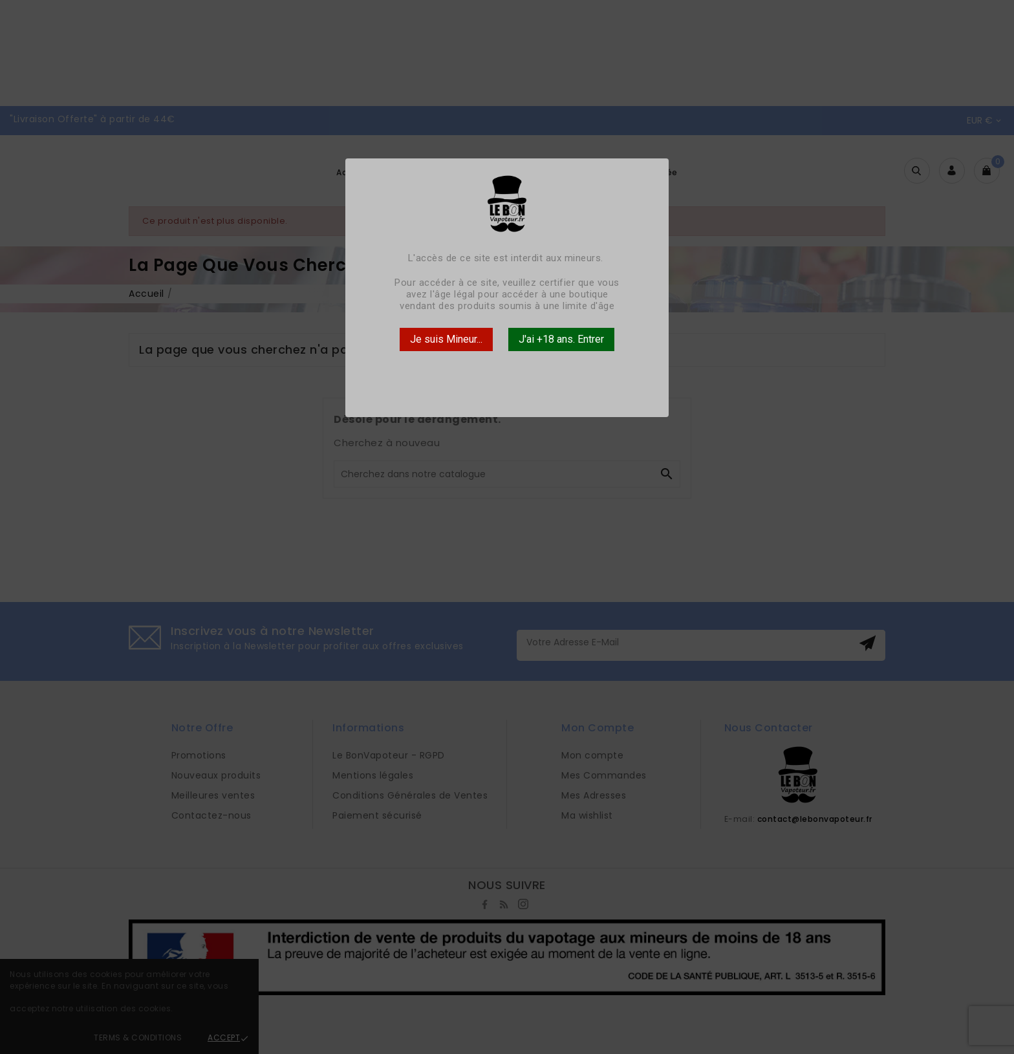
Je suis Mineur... (446, 339)
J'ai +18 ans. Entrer (561, 339)
